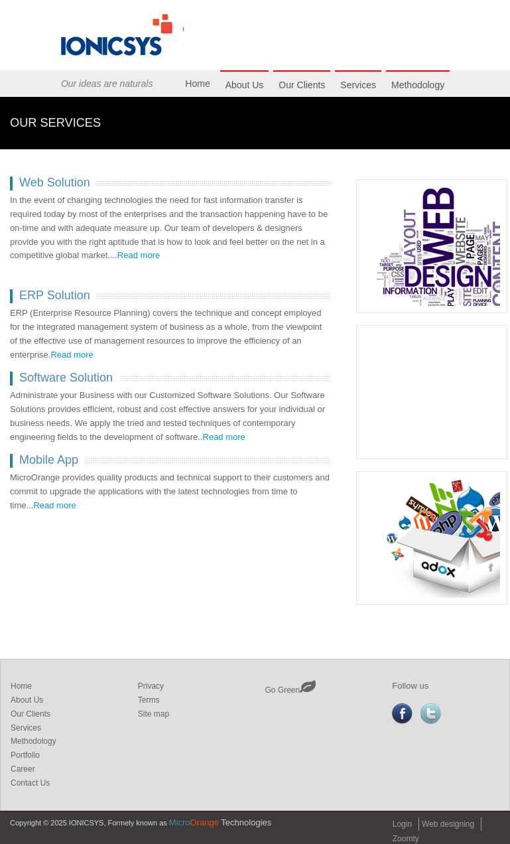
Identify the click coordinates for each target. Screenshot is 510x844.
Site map (153, 714)
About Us (244, 85)
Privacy (151, 686)
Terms (149, 700)
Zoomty (406, 838)
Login (402, 824)
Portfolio (25, 755)
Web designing (448, 824)
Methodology (417, 85)
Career (23, 769)
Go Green (290, 690)
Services (358, 85)
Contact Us (30, 783)
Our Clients (302, 85)
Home (197, 83)
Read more (138, 255)
